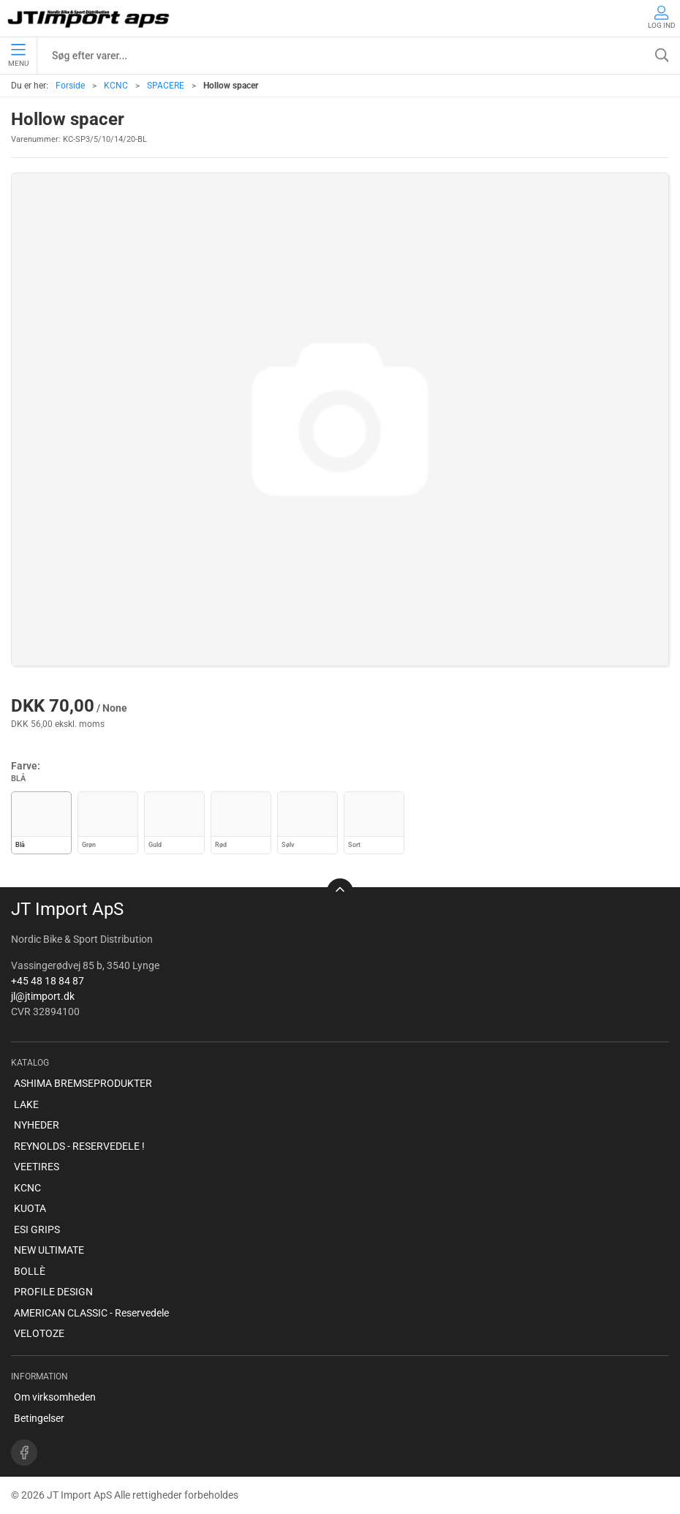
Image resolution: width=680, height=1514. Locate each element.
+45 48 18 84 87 (47, 981)
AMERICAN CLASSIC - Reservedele (91, 1313)
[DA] (89, 18)
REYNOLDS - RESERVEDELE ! (79, 1146)
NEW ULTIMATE (49, 1250)
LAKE (26, 1104)
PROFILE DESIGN (53, 1292)
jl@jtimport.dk (43, 996)
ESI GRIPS (37, 1229)
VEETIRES (36, 1166)
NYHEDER (36, 1125)
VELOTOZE (39, 1333)
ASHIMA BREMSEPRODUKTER (83, 1083)
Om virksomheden (55, 1397)
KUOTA (30, 1208)
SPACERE (165, 85)
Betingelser (39, 1418)
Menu (18, 55)
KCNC (116, 85)
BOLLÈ (29, 1271)
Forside (70, 85)
